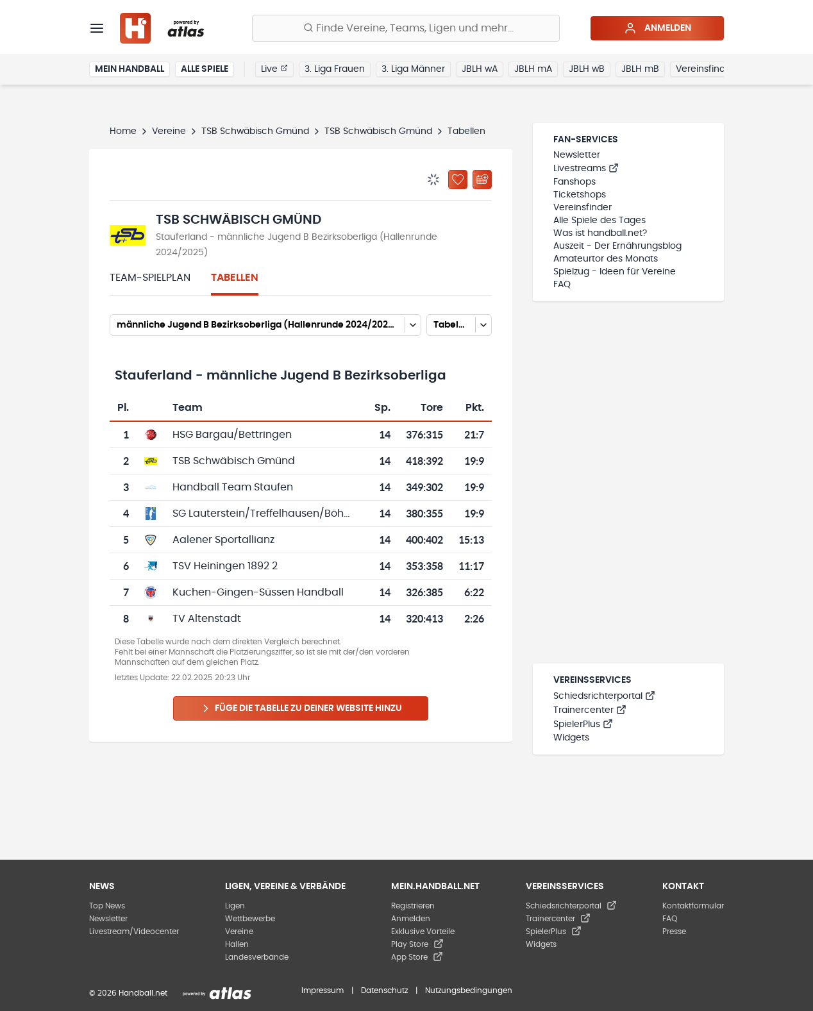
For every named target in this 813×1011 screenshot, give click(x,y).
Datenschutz (384, 990)
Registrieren (413, 906)
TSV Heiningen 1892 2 (225, 566)
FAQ (562, 284)
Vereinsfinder (705, 69)
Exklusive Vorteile (423, 931)
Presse (674, 931)
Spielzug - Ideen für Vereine (614, 271)
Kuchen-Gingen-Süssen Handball (258, 592)
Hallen (237, 944)
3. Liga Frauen (335, 69)
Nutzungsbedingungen (468, 990)
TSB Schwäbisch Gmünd (255, 131)
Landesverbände (257, 957)
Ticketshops (579, 194)
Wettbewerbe (250, 919)
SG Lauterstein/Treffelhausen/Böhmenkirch (281, 513)
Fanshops (574, 182)
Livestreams (586, 169)
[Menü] (97, 28)
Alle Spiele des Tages (599, 220)
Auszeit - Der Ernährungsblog (617, 246)
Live (274, 69)
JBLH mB (640, 69)
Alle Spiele (204, 69)
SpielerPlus (583, 724)
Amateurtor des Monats (605, 259)
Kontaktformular (693, 906)
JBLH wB (587, 69)
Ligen (235, 906)
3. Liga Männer (413, 69)
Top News (107, 906)
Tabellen (234, 277)
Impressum (322, 990)
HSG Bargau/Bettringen (232, 435)
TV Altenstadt (206, 619)
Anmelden (657, 28)
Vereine (169, 131)
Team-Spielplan (150, 277)
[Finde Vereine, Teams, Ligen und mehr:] (406, 28)
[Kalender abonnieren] (482, 179)
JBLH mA (533, 69)
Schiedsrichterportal (604, 696)
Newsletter (576, 155)
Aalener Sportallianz (223, 540)
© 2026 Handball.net (128, 993)
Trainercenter (589, 710)
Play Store (417, 944)
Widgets (571, 737)
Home (123, 131)
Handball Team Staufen (232, 487)
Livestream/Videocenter (134, 931)
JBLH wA (480, 69)
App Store (417, 957)
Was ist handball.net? (600, 233)
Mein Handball (129, 69)
